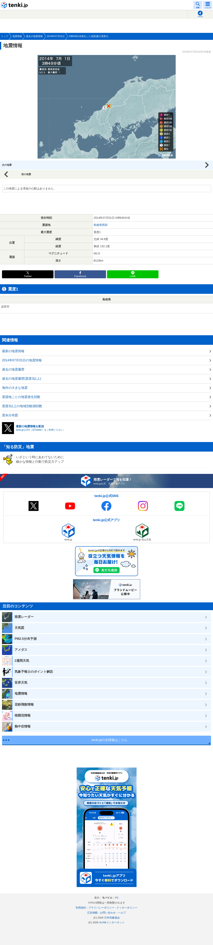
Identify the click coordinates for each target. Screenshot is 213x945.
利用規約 (81, 907)
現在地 (200, 17)
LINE (133, 276)
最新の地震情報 (13, 351)
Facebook (80, 276)
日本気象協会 (112, 917)
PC (117, 897)
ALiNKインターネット (112, 922)
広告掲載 (92, 912)
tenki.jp (15, 5)
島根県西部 (101, 224)
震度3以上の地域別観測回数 (22, 406)
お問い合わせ (108, 912)
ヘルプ (122, 912)
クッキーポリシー (127, 907)
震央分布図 (10, 415)
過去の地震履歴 (13, 369)
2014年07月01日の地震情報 (22, 360)
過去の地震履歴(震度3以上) (21, 378)
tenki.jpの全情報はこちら (109, 740)
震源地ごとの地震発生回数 (21, 397)
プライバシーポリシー (101, 907)
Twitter (28, 276)
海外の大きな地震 (15, 387)
